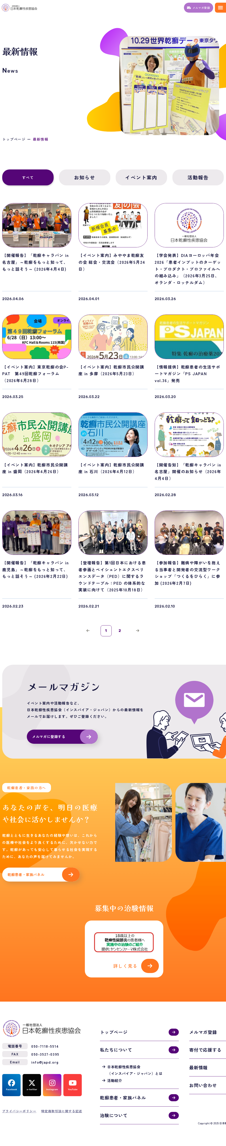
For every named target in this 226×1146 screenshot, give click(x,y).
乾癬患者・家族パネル (26, 874)
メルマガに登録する (48, 736)
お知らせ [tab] (84, 177)
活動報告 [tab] (198, 177)
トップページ (14, 139)
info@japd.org (45, 1061)
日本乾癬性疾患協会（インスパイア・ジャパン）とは (135, 1070)
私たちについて (116, 1049)
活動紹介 (114, 1080)
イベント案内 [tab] (141, 177)
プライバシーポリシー (19, 1110)
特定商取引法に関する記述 (61, 1110)
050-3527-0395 (45, 1053)
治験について (114, 1115)
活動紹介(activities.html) (124, 949)
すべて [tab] (28, 177)
